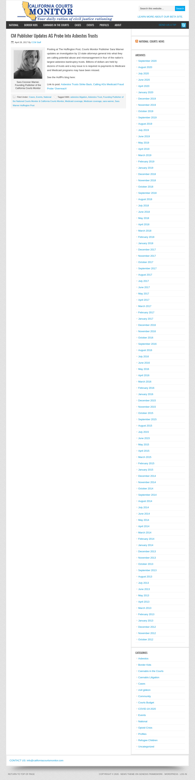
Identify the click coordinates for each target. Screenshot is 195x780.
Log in (183, 774)
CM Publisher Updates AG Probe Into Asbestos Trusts (54, 35)
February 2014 (146, 538)
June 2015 (144, 438)
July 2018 (143, 205)
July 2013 (143, 582)
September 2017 (147, 268)
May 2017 (143, 293)
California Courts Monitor (50, 10)
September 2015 (147, 419)
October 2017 (145, 262)
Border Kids (31, 25)
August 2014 (145, 501)
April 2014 (143, 526)
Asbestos (143, 658)
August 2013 (145, 576)
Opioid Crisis (145, 727)
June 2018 (144, 211)
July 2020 (143, 73)
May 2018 (143, 218)
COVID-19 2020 (147, 708)
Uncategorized (146, 746)
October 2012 (145, 639)
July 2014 (143, 507)
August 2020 (145, 67)
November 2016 (147, 331)
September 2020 (147, 60)
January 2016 (145, 394)
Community (144, 696)
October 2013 (145, 564)
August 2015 (145, 425)
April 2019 (143, 149)
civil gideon (144, 690)
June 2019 (144, 136)
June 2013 (144, 589)
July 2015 (143, 431)
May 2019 (143, 142)
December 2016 (147, 325)
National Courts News (151, 41)
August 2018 (145, 199)
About (116, 25)
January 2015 (145, 469)
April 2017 (143, 299)
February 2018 (146, 237)
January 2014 (145, 545)
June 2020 (144, 79)
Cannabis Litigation (148, 677)
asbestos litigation (78, 97)
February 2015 (146, 463)
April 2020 (143, 86)
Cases (78, 25)
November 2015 (147, 406)
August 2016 (145, 350)
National (13, 25)
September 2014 (147, 494)
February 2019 (146, 161)
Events (90, 25)
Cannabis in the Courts (56, 25)
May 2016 (143, 369)
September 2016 (147, 343)
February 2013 (146, 614)
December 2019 (147, 98)
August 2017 (145, 274)
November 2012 (147, 633)
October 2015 (145, 413)
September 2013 (147, 570)
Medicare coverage (93, 101)
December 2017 (147, 249)
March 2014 (144, 532)
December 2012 (147, 626)
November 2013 (147, 557)
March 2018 (144, 230)
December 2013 (147, 551)
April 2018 (143, 224)
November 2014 (147, 482)
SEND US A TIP (167, 24)
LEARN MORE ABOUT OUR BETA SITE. (160, 16)
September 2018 (147, 193)
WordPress (171, 774)
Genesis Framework (151, 774)
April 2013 (143, 601)
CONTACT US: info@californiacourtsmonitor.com (36, 760)
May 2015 (143, 444)
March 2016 (144, 381)
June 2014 (144, 513)
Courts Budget (146, 702)
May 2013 (143, 595)
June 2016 (144, 362)
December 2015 (147, 400)
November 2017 (147, 255)
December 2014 (147, 476)
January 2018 (145, 243)
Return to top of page (21, 774)
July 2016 (143, 356)
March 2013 (144, 608)
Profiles (104, 25)
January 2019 (145, 167)
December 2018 (147, 174)
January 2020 (145, 92)
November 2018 (147, 180)
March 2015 (144, 457)
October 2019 (145, 111)
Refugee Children (147, 740)
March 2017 (144, 306)
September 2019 (147, 117)
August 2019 (145, 123)
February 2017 (146, 312)
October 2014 (145, 488)
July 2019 (143, 130)
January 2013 (145, 620)
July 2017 (143, 281)
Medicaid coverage (74, 101)
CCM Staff (36, 42)
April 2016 (143, 375)
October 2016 (145, 337)
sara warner (108, 101)
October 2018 (145, 186)
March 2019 (144, 155)
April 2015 (143, 450)
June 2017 (144, 287)
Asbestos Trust (95, 97)
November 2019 (147, 104)
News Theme (128, 774)
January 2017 (145, 318)
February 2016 (146, 387)
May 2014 (143, 520)
